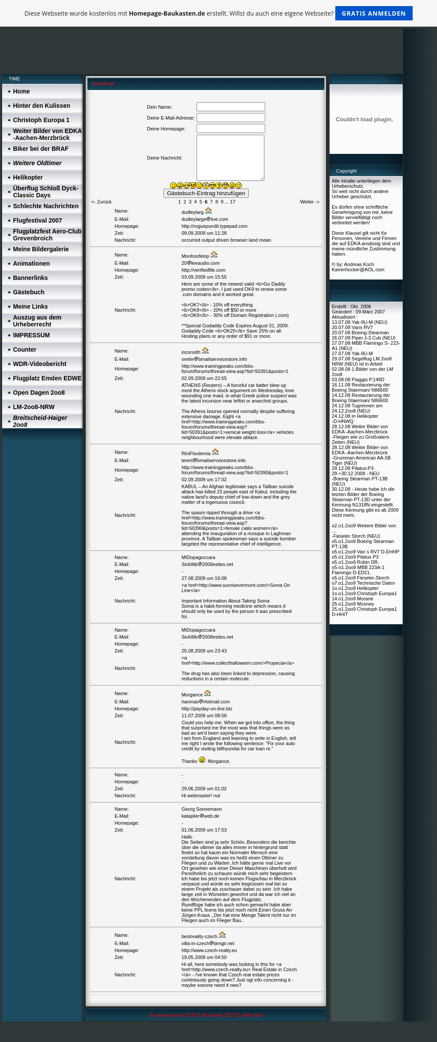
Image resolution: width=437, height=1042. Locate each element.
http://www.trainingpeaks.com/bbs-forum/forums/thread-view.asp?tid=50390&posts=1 (234, 470)
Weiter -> (310, 201)
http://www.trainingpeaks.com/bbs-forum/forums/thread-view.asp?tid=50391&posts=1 (234, 368)
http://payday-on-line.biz (206, 708)
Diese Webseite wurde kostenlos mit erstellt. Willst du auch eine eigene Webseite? (218, 13)
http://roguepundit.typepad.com (214, 226)
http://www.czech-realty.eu (209, 950)
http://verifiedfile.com (203, 270)
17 (232, 201)
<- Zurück (101, 201)
